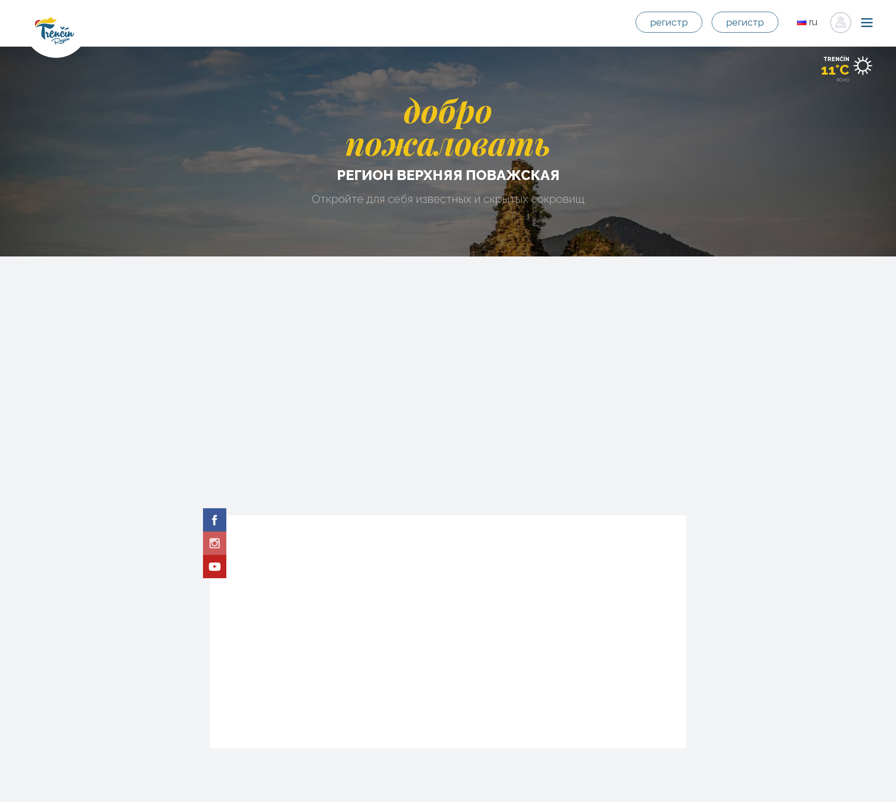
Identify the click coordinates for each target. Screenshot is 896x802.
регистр (670, 22)
